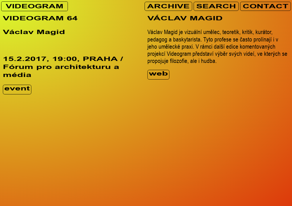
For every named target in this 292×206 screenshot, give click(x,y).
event (17, 89)
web (158, 75)
